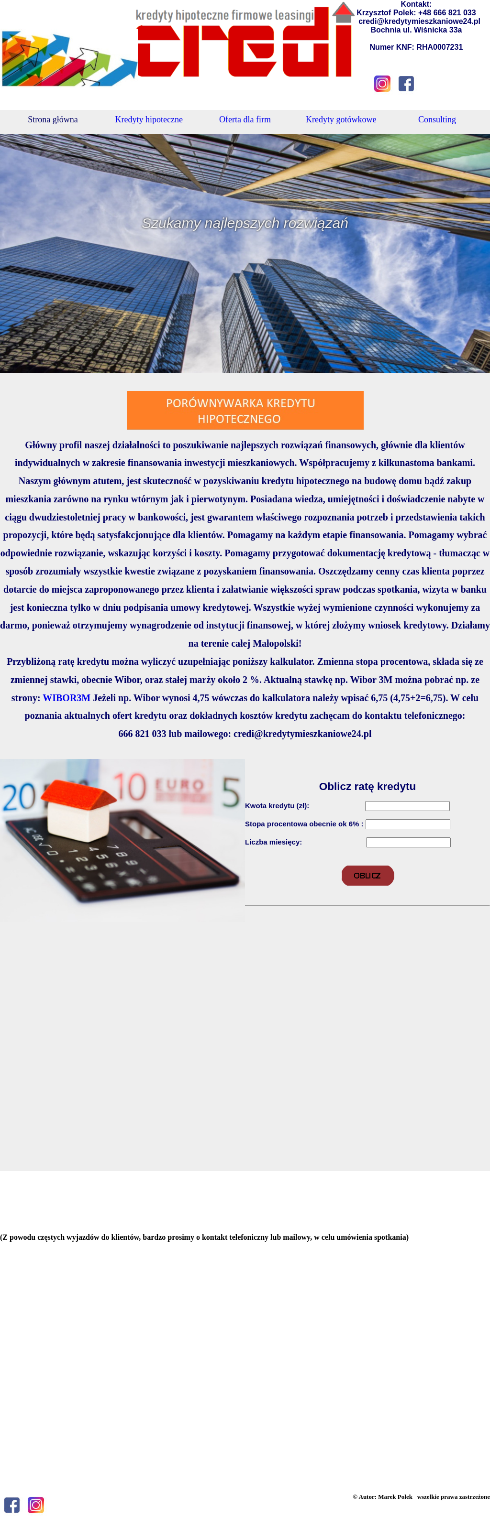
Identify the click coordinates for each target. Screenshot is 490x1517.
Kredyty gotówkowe (341, 119)
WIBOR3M (66, 698)
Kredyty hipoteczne (148, 119)
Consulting (437, 119)
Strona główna (53, 119)
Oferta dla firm (245, 119)
